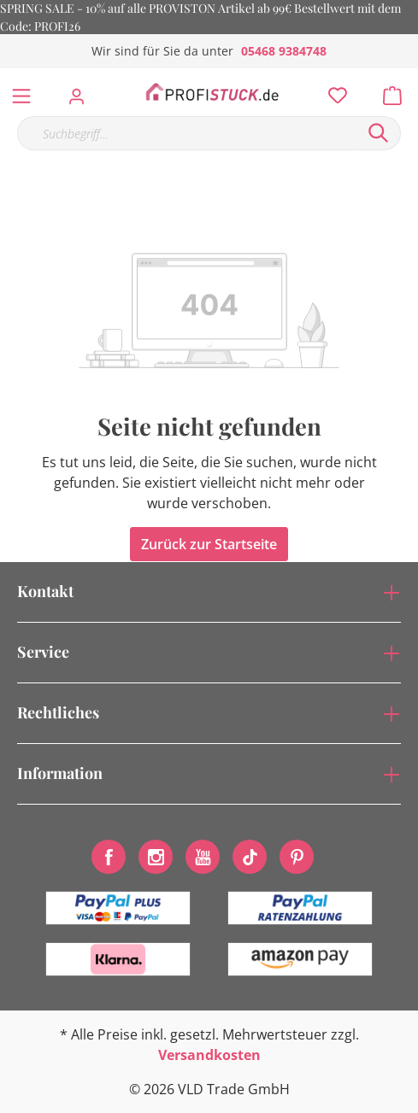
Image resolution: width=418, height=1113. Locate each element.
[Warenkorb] (397, 91)
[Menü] (21, 92)
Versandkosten (209, 1055)
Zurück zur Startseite (209, 544)
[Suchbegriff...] (186, 133)
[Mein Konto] (81, 91)
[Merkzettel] (332, 91)
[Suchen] (378, 133)
